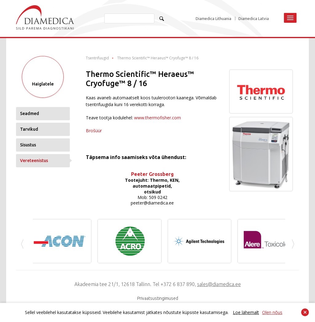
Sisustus (28, 144)
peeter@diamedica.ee (152, 203)
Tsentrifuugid (97, 58)
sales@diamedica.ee (219, 284)
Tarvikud (29, 129)
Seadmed (29, 113)
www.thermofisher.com (157, 118)
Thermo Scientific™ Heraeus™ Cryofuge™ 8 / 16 (157, 58)
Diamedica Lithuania (213, 19)
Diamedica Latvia (253, 19)
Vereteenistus (34, 160)
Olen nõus (272, 312)
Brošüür (94, 130)
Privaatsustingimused (157, 298)
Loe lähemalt (246, 312)
